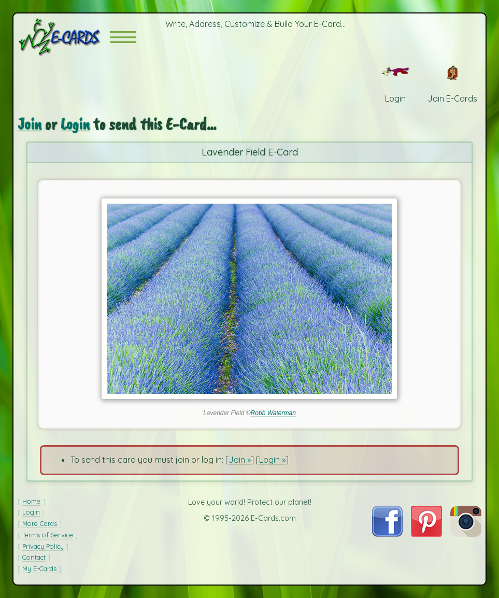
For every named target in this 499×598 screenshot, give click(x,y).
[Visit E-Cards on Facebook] (387, 534)
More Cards (39, 523)
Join (29, 124)
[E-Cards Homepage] (64, 37)
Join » (240, 459)
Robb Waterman (273, 413)
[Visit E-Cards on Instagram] (465, 534)
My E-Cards (39, 568)
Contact (34, 557)
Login (75, 124)
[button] (123, 37)
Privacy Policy (43, 546)
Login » (272, 459)
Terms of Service (47, 535)
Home (31, 501)
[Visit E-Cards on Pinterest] (426, 534)
